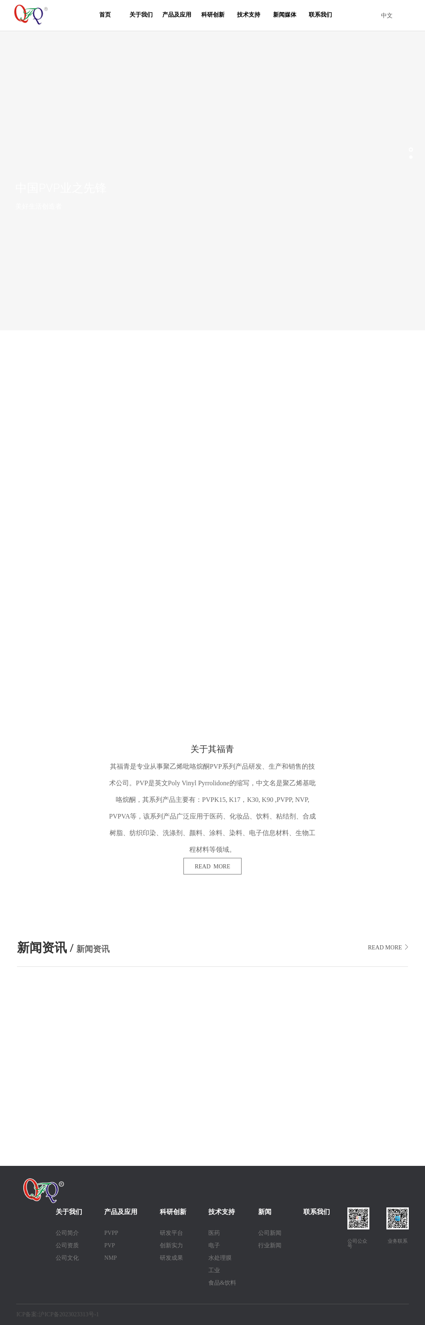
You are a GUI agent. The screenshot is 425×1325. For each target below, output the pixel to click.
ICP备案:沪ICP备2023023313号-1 (57, 1314)
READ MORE (212, 866)
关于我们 (141, 15)
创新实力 (171, 1245)
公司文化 (67, 1258)
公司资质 (67, 1245)
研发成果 (171, 1258)
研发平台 (171, 1233)
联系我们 (320, 15)
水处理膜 (220, 1258)
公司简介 (67, 1233)
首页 (105, 15)
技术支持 (248, 15)
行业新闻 (269, 1245)
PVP (109, 1245)
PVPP (111, 1233)
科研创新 (213, 15)
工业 (214, 1270)
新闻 (264, 1211)
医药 (214, 1233)
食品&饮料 (222, 1283)
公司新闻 (269, 1233)
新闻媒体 (284, 15)
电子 (214, 1245)
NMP (110, 1258)
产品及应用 (176, 15)
